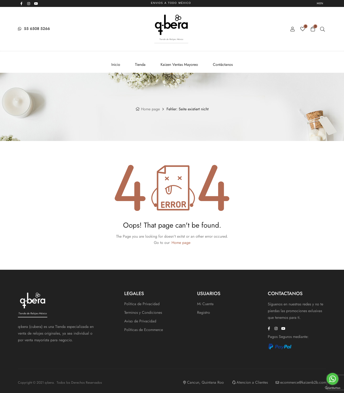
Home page (150, 109)
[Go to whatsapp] (333, 379)
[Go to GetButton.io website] (332, 388)
